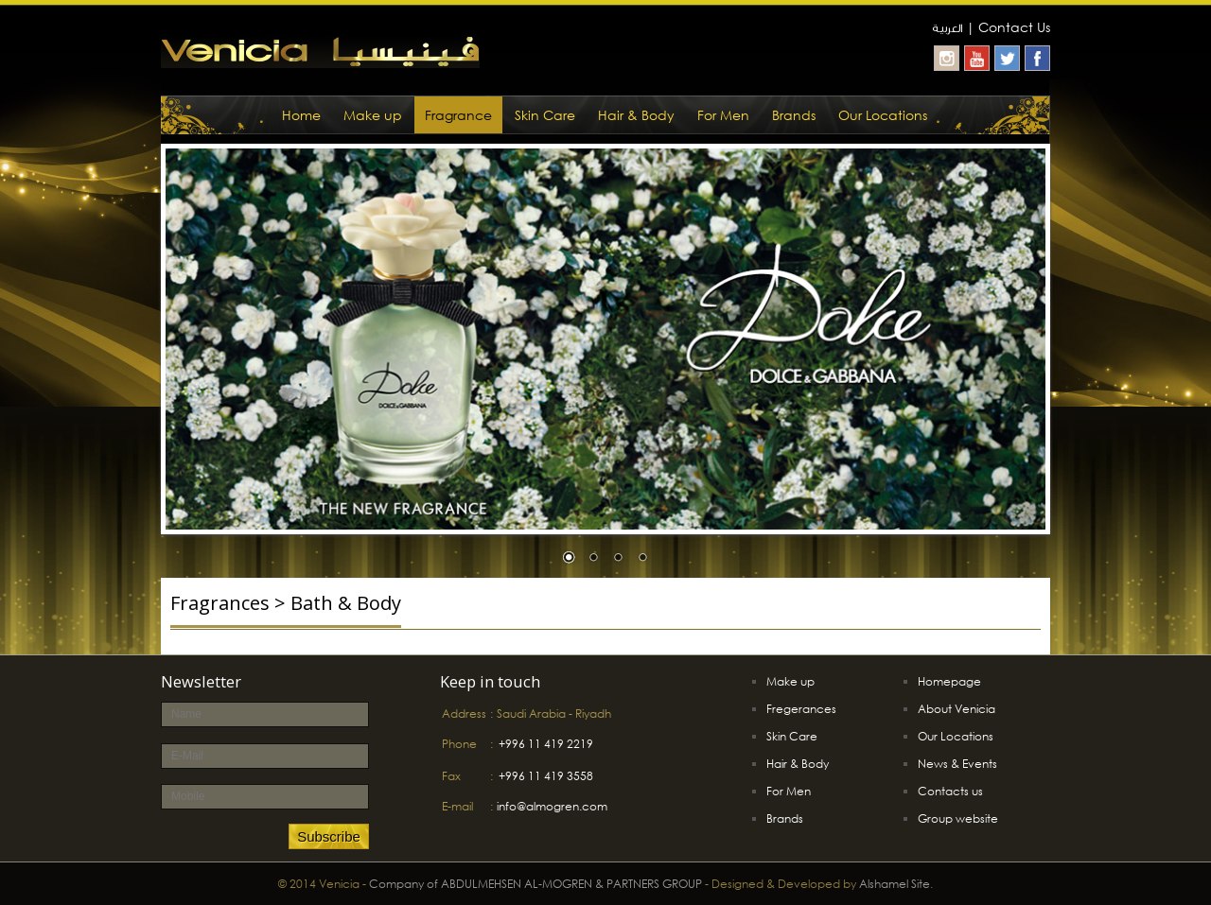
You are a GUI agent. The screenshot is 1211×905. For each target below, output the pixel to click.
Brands (794, 115)
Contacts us (950, 791)
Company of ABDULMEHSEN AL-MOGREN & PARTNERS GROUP (535, 884)
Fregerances (801, 709)
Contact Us (1014, 27)
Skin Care (545, 115)
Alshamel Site (894, 884)
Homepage (949, 681)
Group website (958, 818)
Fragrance (458, 115)
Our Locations (882, 115)
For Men (723, 115)
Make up (372, 115)
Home (301, 115)
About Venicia (956, 709)
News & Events (957, 764)
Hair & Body (636, 115)
